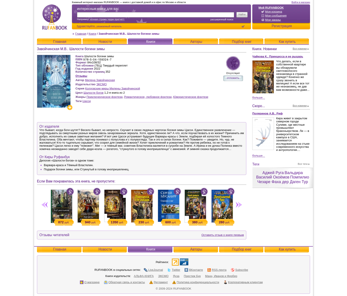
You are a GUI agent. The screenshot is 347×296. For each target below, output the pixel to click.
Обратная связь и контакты (124, 282)
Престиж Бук (192, 276)
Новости (105, 42)
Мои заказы (273, 19)
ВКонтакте (194, 269)
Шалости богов (93, 92)
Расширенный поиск (221, 19)
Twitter (173, 269)
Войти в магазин (300, 2)
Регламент (158, 282)
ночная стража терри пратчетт (107, 19)
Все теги (302, 164)
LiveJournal (153, 269)
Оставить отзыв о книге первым (222, 235)
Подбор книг (242, 42)
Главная (80, 33)
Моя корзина (273, 11)
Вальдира (294, 173)
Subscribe (239, 269)
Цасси (87, 101)
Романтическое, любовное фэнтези (148, 97)
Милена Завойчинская (100, 80)
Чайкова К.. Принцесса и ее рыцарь (277, 56)
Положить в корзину (70, 191)
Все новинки (300, 48)
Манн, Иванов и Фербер (221, 276)
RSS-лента (216, 269)
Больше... (258, 97)
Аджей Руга (273, 173)
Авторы (196, 42)
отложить (233, 78)
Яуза (176, 276)
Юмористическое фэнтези (190, 97)
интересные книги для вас (98, 9)
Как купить (287, 42)
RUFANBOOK (54, 17)
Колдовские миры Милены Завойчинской (112, 88)
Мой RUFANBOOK (271, 7)
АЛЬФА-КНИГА (144, 276)
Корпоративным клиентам (243, 282)
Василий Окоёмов (272, 177)
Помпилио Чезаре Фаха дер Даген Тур (283, 179)
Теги (255, 164)
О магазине (90, 282)
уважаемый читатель (109, 26)
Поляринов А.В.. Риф (267, 113)
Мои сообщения (276, 15)
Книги (92, 33)
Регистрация (282, 26)
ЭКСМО (101, 84)
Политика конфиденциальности (195, 282)
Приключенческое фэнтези (105, 97)
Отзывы (81, 76)
